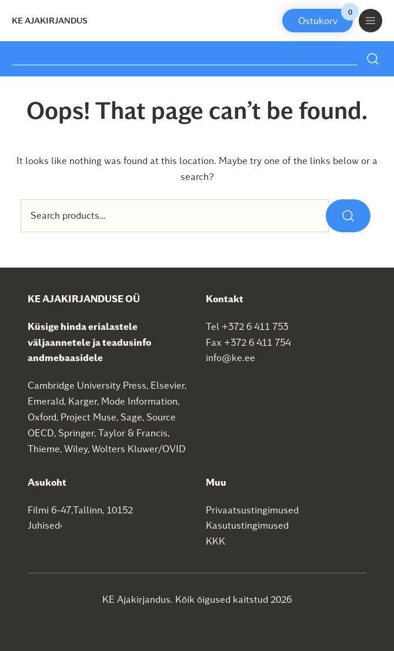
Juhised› (45, 524)
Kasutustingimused (247, 524)
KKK (215, 540)
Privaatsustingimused (252, 509)
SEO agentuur (336, 598)
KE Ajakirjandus (50, 20)
